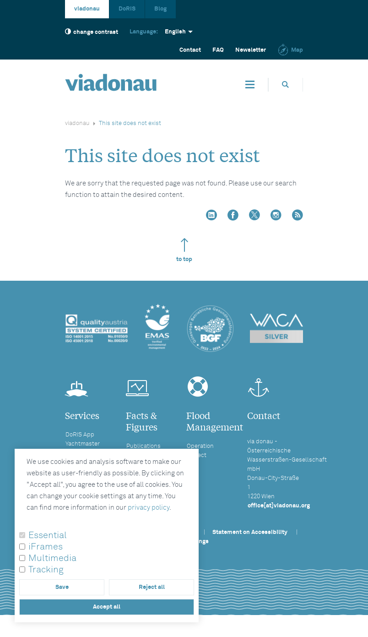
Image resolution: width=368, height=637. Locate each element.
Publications (143, 446)
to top (184, 250)
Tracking (46, 569)
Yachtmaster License (82, 448)
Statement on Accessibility (249, 532)
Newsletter (250, 50)
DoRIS (127, 9)
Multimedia (52, 558)
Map (290, 50)
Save (62, 587)
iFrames (45, 546)
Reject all (152, 587)
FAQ (218, 50)
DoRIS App (79, 435)
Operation (200, 446)
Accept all (106, 607)
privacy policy (148, 507)
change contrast (91, 31)
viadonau (87, 9)
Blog (160, 9)
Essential (47, 535)
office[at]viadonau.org (279, 506)
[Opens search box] (285, 84)
